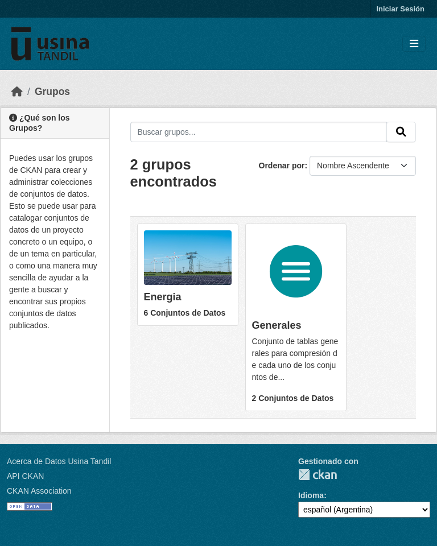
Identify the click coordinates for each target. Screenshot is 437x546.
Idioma (311, 495)
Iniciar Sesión (400, 9)
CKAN (317, 475)
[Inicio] (17, 91)
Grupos (52, 91)
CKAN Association (39, 490)
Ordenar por (282, 165)
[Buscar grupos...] (258, 132)
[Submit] (401, 132)
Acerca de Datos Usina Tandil (59, 461)
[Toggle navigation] (414, 44)
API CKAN (25, 476)
